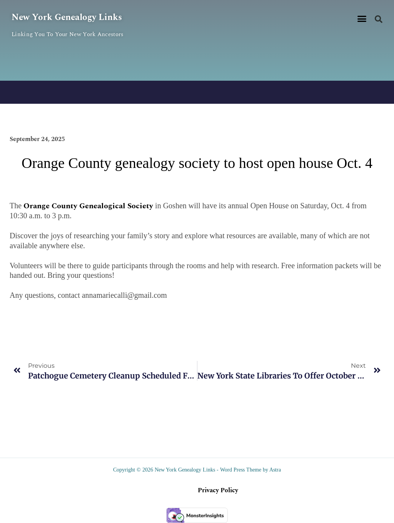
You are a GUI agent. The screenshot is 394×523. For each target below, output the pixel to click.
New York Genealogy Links (69, 17)
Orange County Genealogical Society (88, 206)
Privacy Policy (218, 490)
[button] (362, 19)
